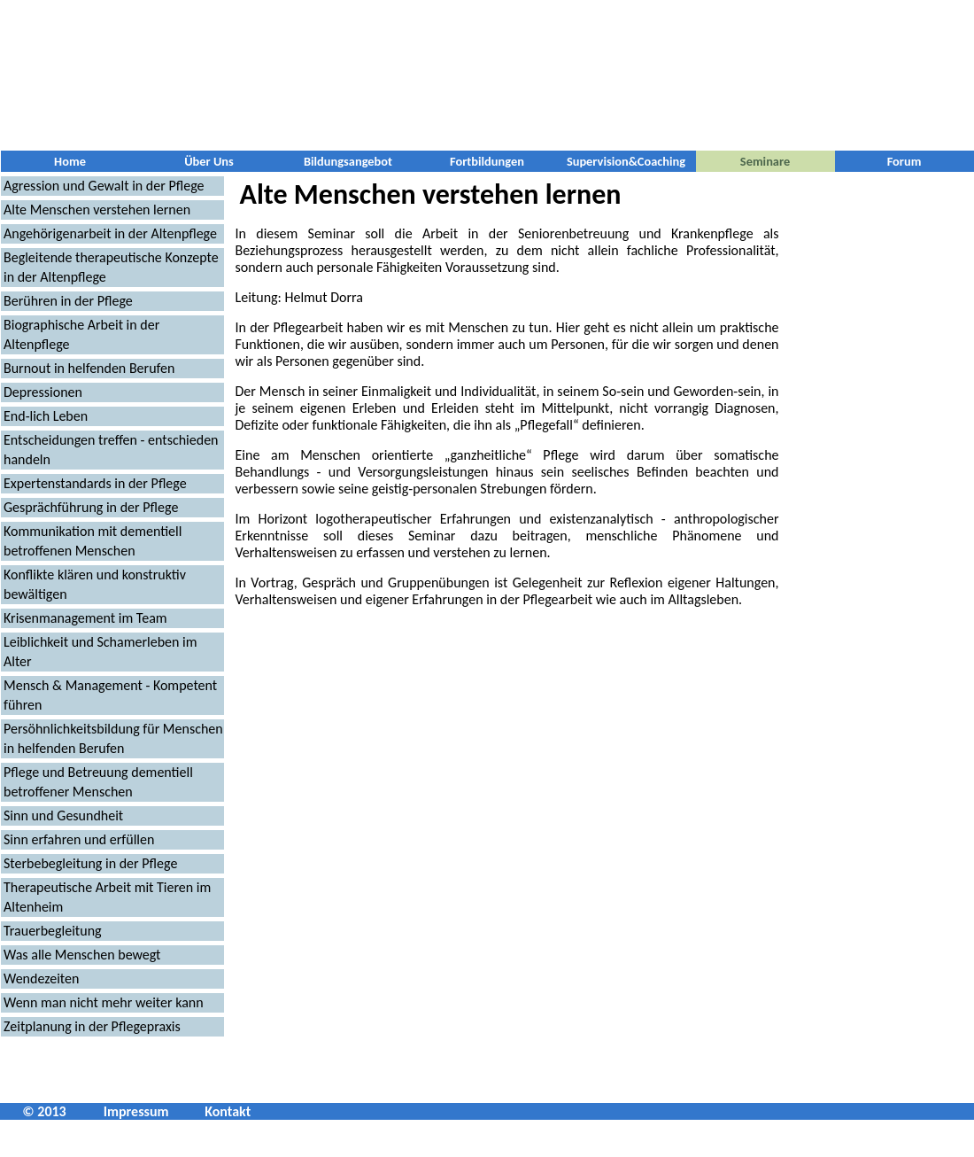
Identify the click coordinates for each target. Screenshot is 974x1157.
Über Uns (209, 161)
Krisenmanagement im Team (85, 618)
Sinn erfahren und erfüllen (79, 839)
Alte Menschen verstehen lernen (97, 209)
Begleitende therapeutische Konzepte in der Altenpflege (111, 267)
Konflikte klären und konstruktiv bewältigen (95, 584)
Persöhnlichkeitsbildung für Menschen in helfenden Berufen (113, 738)
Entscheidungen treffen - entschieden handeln (111, 449)
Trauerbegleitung (53, 930)
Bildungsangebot (348, 161)
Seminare (765, 161)
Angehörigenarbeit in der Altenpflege (110, 233)
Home (70, 161)
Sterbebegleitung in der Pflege (90, 863)
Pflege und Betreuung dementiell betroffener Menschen (98, 782)
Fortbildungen (487, 161)
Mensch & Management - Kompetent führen (110, 695)
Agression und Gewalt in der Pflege (104, 185)
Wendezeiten (41, 978)
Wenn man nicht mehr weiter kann (104, 1002)
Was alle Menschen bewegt (82, 954)
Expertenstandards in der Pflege (95, 483)
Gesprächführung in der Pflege (91, 507)
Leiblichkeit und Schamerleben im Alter (100, 651)
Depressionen (43, 392)
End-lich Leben (46, 416)
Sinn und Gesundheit (63, 815)
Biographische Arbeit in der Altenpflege (81, 334)
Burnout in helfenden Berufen (89, 368)
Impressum (136, 1111)
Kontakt (228, 1111)
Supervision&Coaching (626, 161)
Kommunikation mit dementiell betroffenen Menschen (93, 541)
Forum (904, 161)
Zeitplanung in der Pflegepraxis (92, 1026)
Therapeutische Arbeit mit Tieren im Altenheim (107, 897)
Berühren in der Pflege (68, 300)
